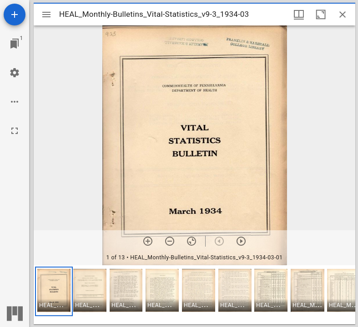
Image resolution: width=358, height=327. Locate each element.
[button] (54, 291)
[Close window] (342, 14)
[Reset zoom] (191, 241)
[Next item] (241, 241)
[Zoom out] (170, 241)
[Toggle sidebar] (46, 14)
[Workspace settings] (14, 73)
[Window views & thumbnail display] (299, 14)
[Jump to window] (14, 43)
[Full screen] (14, 131)
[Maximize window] (321, 14)
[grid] (194, 294)
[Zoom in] (148, 241)
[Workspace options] (14, 102)
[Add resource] (14, 14)
